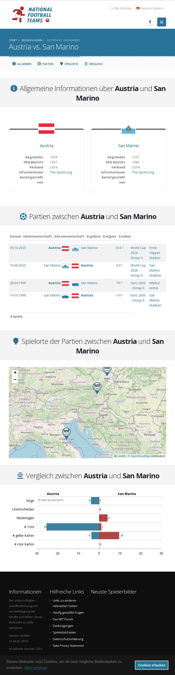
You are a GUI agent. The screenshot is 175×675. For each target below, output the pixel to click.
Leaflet (120, 441)
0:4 (103, 260)
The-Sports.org (61, 172)
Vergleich (93, 64)
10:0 (103, 248)
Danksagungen (63, 611)
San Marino (128, 145)
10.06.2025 (18, 260)
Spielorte (68, 64)
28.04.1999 (18, 273)
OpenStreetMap (140, 441)
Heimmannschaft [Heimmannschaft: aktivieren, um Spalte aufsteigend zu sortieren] (46, 236)
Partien (45, 64)
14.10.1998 (18, 285)
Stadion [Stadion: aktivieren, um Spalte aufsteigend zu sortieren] (149, 236)
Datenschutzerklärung (68, 624)
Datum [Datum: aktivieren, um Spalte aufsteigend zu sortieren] (15, 236)
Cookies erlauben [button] (151, 665)
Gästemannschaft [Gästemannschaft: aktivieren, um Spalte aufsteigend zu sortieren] (78, 236)
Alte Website (121, 8)
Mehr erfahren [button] (36, 668)
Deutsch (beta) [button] (149, 8)
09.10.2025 (18, 248)
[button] (66, 418)
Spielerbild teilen (64, 617)
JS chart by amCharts (50, 485)
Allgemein (21, 64)
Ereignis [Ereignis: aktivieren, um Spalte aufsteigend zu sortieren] (120, 236)
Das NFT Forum (63, 604)
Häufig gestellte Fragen (68, 597)
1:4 (103, 285)
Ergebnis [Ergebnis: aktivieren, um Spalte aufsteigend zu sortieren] (104, 236)
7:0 (103, 273)
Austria (46, 145)
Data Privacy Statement (68, 631)
